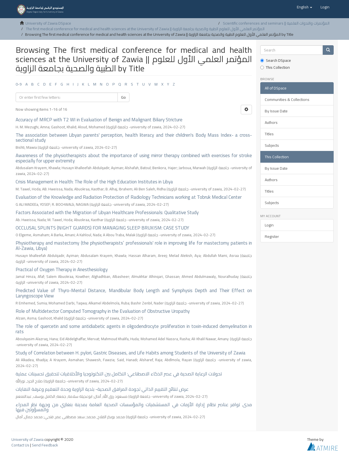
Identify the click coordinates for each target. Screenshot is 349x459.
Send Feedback (45, 445)
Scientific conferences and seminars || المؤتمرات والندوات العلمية (276, 23)
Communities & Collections (287, 99)
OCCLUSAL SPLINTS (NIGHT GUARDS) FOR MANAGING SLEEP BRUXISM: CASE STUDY (102, 227)
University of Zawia (27, 439)
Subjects (272, 145)
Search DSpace (275, 60)
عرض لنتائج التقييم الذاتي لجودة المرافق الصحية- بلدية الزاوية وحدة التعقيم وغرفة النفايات (102, 389)
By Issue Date (276, 111)
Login (269, 225)
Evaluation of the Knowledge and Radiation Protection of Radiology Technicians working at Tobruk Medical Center (129, 197)
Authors (271, 122)
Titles (269, 134)
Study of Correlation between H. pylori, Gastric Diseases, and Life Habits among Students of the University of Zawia (130, 352)
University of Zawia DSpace (48, 23)
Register (272, 236)
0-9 (19, 84)
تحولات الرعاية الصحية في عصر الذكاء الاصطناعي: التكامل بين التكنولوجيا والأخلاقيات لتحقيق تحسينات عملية (119, 373)
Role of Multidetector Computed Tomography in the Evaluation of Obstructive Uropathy (103, 311)
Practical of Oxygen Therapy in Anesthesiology (62, 269)
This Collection (275, 67)
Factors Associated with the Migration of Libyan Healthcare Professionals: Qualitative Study (107, 212)
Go (123, 97)
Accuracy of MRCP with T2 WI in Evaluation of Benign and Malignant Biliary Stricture (99, 119)
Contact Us (20, 445)
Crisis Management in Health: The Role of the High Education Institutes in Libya (94, 181)
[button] (304, 7)
